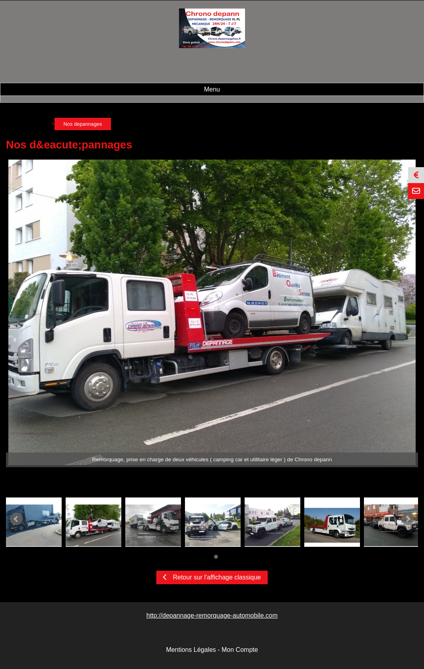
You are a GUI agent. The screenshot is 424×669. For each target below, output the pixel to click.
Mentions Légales (191, 649)
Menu (212, 89)
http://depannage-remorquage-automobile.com (212, 615)
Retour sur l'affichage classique (212, 577)
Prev (16, 519)
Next (407, 519)
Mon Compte (240, 649)
